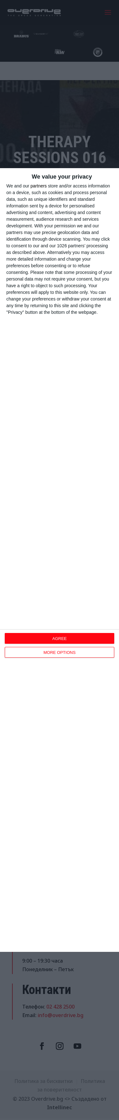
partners (38, 186)
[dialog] (59, 560)
